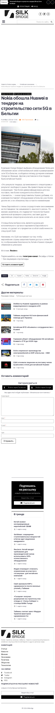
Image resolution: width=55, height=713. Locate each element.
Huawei (19, 276)
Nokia (27, 276)
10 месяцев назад (20, 309)
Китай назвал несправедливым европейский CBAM (22, 524)
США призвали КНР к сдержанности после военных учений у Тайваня (27, 586)
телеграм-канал (30, 256)
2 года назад (18, 344)
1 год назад (18, 321)
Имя (3, 418)
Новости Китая (7, 94)
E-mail (3, 425)
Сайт (2, 433)
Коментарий (5, 396)
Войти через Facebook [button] (17, 387)
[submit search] (51, 22)
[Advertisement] (27, 53)
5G (12, 276)
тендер (44, 276)
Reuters (13, 251)
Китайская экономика (27, 84)
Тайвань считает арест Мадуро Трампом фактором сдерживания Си (27, 614)
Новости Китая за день (8, 84)
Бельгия (35, 276)
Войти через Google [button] (43, 387)
